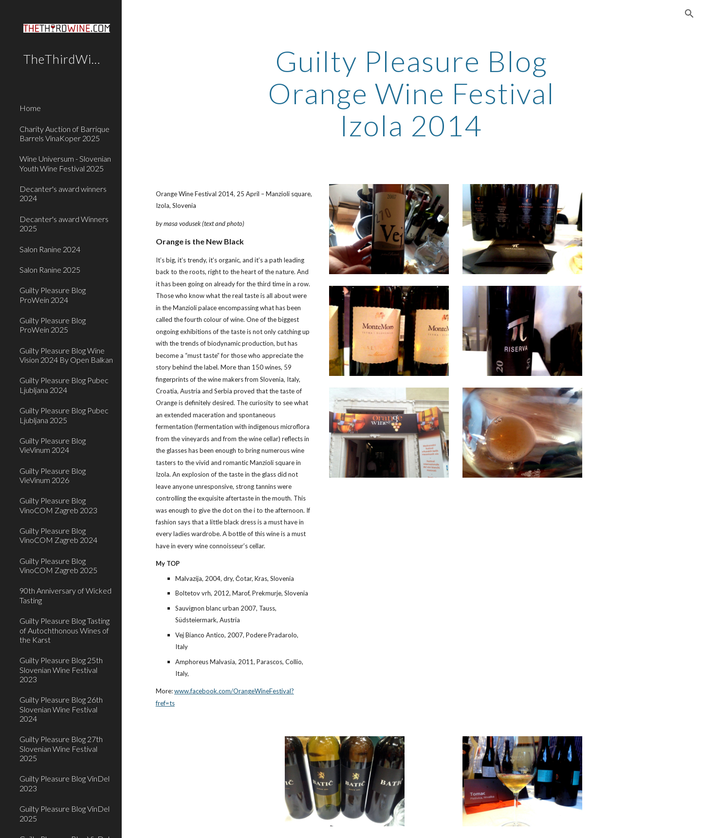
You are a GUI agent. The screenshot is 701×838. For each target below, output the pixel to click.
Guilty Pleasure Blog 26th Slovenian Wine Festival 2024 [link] (61, 709)
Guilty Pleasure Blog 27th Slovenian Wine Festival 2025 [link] (61, 748)
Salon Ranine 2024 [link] (49, 249)
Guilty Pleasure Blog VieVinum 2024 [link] (52, 445)
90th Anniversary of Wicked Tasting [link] (65, 595)
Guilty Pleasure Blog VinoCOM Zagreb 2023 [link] (58, 505)
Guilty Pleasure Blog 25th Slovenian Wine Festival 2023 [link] (61, 669)
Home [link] (30, 107)
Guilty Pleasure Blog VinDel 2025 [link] (64, 813)
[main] (411, 93)
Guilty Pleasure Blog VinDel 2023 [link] (64, 783)
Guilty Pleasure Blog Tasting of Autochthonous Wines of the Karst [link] (64, 630)
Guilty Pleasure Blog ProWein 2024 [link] (52, 294)
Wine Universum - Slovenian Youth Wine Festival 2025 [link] (65, 163)
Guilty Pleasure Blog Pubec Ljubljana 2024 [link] (64, 384)
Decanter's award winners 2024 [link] (63, 193)
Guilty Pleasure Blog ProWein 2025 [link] (52, 325)
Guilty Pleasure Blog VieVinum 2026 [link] (52, 475)
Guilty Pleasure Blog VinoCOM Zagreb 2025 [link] (58, 565)
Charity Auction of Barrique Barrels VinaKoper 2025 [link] (64, 133)
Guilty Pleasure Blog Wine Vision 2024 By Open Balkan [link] (66, 355)
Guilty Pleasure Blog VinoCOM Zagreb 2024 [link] (58, 535)
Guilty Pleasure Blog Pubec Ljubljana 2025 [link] (64, 415)
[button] (689, 13)
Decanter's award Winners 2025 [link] (64, 223)
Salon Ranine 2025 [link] (49, 269)
